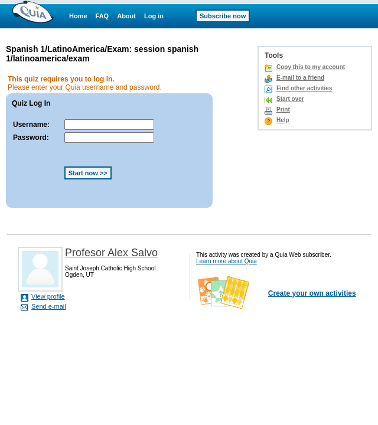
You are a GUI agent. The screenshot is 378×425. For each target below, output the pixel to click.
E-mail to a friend (300, 77)
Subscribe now (223, 15)
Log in (154, 15)
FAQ (102, 15)
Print (283, 109)
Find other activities (304, 88)
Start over (290, 99)
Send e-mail (48, 306)
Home (78, 15)
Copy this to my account (310, 67)
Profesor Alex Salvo (111, 253)
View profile (48, 296)
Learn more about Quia (226, 261)
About (126, 15)
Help (282, 120)
